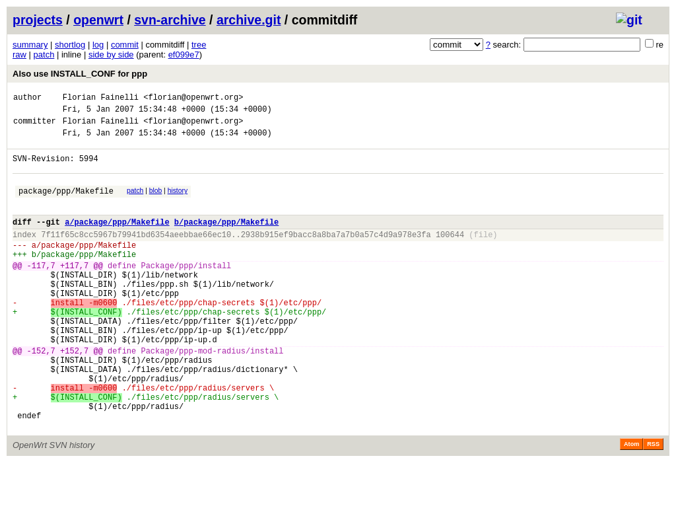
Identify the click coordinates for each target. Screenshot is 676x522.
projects (38, 20)
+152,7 (74, 394)
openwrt (98, 20)
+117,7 (74, 291)
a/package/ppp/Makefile (117, 239)
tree (198, 45)
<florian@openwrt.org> (193, 98)
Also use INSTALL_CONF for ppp (80, 74)
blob (155, 202)
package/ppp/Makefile (66, 204)
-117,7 (41, 291)
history (177, 202)
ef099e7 (183, 54)
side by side (111, 54)
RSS (653, 503)
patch (44, 54)
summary (30, 45)
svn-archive (169, 20)
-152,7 (41, 394)
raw (19, 54)
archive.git (249, 20)
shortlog (70, 45)
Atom (631, 503)
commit (125, 45)
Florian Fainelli (101, 98)
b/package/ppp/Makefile (226, 239)
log (98, 45)
